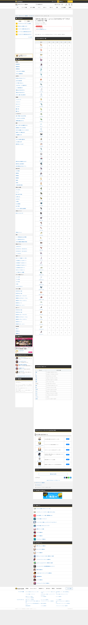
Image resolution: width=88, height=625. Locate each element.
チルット (41, 125)
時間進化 (17, 175)
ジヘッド (41, 214)
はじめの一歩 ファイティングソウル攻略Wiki (63, 603)
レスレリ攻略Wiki (58, 599)
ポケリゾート (18, 104)
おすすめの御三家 (19, 80)
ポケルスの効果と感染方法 (20, 139)
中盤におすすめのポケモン (20, 92)
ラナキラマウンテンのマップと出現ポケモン (25, 23)
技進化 (17, 180)
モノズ (41, 209)
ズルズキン (41, 184)
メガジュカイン (41, 268)
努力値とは (18, 331)
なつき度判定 (18, 203)
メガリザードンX (41, 288)
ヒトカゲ (41, 46)
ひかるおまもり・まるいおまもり (21, 251)
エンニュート (41, 333)
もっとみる (30, 37)
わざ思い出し (18, 196)
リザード (41, 51)
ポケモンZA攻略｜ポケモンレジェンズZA (32, 591)
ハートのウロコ (18, 253)
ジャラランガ (41, 328)
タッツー (41, 70)
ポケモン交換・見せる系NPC (21, 94)
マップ (39, 7)
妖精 (36, 381)
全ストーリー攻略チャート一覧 (21, 258)
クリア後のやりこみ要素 (20, 272)
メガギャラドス (41, 273)
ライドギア (18, 106)
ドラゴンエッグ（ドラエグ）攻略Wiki (62, 605)
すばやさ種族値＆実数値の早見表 (21, 241)
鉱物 (36, 385)
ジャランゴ (41, 323)
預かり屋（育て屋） (19, 194)
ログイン (70, 1)
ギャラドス (41, 85)
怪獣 (36, 379)
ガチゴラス (41, 248)
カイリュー (41, 100)
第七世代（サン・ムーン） (20, 305)
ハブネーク (41, 135)
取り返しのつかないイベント (21, 78)
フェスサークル (18, 99)
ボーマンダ (41, 159)
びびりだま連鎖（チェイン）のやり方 (22, 130)
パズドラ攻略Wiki (43, 596)
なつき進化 (18, 170)
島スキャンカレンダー (19, 213)
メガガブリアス (41, 283)
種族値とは (18, 333)
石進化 (17, 182)
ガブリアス (41, 174)
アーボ (41, 60)
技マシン (44, 7)
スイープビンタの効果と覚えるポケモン (25, 31)
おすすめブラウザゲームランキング (24, 376)
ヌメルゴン (41, 263)
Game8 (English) (58, 588)
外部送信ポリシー (41, 588)
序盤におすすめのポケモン (20, 90)
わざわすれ (18, 199)
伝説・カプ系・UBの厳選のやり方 (21, 125)
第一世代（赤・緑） (19, 291)
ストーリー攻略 (24, 7)
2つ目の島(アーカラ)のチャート (21, 262)
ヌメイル (41, 258)
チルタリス (41, 130)
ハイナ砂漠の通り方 (19, 87)
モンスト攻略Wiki (58, 596)
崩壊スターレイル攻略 (29, 596)
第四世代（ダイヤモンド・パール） (22, 298)
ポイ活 (54, 1)
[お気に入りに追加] (57, 4)
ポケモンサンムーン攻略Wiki (40, 482)
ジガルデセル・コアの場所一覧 (21, 85)
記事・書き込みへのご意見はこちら (53, 480)
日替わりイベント (19, 232)
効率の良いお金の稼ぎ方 (20, 163)
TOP (17, 7)
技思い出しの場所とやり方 (22, 26)
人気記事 (19, 21)
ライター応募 (69, 588)
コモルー (41, 154)
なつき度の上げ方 (19, 141)
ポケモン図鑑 (32, 7)
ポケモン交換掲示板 (19, 73)
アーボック (41, 65)
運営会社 (53, 588)
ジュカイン (41, 120)
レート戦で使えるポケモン (20, 239)
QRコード (51, 7)
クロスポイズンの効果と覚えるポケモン (25, 34)
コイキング (41, 80)
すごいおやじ (18, 189)
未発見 (37, 398)
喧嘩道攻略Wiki (28, 605)
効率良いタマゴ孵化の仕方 (20, 132)
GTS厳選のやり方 (19, 134)
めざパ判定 (18, 206)
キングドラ (41, 105)
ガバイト (41, 169)
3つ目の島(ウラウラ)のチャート (21, 265)
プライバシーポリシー (33, 588)
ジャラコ (41, 318)
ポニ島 (17, 284)
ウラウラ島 (18, 281)
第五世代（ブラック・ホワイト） (21, 300)
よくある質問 (63, 7)
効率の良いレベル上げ (19, 144)
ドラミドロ (41, 229)
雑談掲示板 (18, 66)
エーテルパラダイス (19, 286)
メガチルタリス (41, 278)
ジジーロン (41, 303)
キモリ (41, 110)
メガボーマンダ (41, 298)
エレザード (41, 239)
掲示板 (70, 7)
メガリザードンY (41, 293)
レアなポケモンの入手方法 (20, 118)
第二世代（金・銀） (19, 293)
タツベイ (41, 149)
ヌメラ (41, 253)
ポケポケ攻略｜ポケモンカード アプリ (62, 594)
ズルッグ (41, 179)
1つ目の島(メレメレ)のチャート (21, 260)
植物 (36, 372)
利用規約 (27, 588)
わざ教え (17, 201)
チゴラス (41, 244)
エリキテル (41, 234)
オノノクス (41, 199)
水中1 (36, 391)
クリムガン (41, 204)
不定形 (37, 389)
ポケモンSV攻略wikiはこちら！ (42, 29)
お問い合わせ (48, 588)
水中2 (36, 393)
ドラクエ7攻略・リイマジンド (30, 594)
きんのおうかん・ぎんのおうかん (21, 248)
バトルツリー (18, 101)
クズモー (41, 224)
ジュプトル (41, 115)
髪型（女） (18, 111)
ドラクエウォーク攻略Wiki (30, 597)
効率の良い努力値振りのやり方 (21, 161)
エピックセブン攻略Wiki (44, 599)
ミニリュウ (41, 90)
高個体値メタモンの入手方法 (21, 127)
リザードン (41, 55)
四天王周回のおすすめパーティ (21, 166)
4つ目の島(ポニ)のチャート (20, 267)
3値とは (17, 328)
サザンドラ (41, 219)
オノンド (41, 194)
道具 (57, 7)
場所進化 (17, 173)
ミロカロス (41, 145)
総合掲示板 (18, 64)
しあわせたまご (18, 246)
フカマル (41, 164)
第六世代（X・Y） (19, 302)
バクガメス (41, 313)
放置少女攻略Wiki (43, 603)
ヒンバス (41, 140)
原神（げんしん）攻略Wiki (30, 599)
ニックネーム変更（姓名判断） (21, 208)
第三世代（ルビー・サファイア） (21, 295)
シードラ (41, 75)
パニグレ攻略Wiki (43, 605)
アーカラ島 (18, 279)
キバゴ (41, 189)
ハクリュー (41, 95)
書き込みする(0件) (53, 474)
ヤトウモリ (41, 308)
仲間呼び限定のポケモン (20, 120)
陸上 (36, 387)
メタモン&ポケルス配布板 (20, 71)
